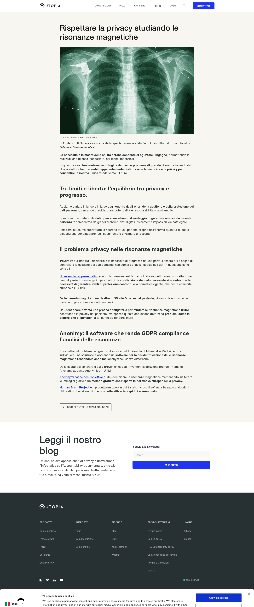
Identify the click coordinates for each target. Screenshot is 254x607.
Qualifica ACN (47, 562)
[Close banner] (249, 577)
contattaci (203, 6)
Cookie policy (155, 538)
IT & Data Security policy (161, 546)
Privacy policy (155, 531)
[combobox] (14, 604)
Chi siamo (139, 5)
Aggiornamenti (119, 546)
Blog (114, 531)
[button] (159, 5)
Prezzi (122, 5)
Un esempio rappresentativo (79, 276)
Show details (50, 600)
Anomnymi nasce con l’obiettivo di (83, 377)
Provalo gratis (47, 538)
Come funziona (103, 5)
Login (173, 5)
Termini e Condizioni (158, 562)
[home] (50, 5)
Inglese (187, 538)
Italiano (187, 531)
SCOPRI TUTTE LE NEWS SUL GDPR (86, 407)
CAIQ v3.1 (153, 570)
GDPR (115, 538)
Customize (219, 591)
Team (78, 531)
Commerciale (82, 546)
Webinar (116, 554)
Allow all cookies (219, 580)
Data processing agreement (163, 554)
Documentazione (84, 538)
